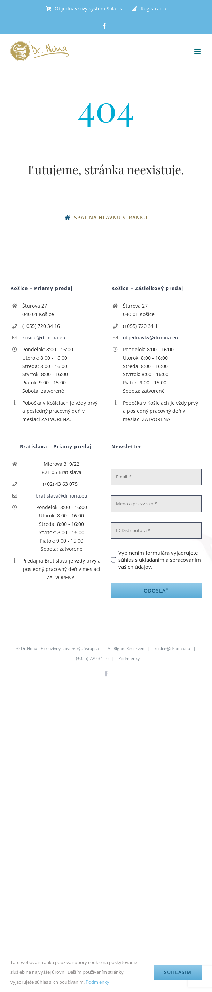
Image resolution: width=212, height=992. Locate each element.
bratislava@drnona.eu (61, 495)
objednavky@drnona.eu (150, 337)
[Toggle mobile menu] (198, 51)
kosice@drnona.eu (43, 337)
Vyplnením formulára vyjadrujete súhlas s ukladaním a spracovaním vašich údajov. (159, 559)
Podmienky (129, 658)
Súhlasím (177, 972)
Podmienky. (98, 982)
